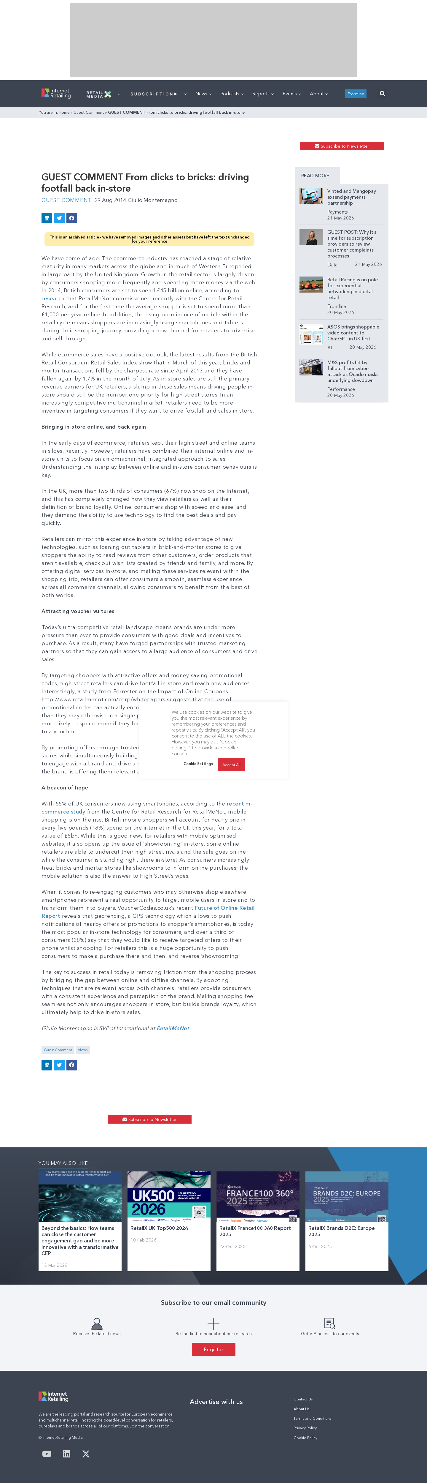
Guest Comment (89, 112)
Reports (263, 93)
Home (64, 112)
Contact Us (303, 1399)
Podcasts (231, 93)
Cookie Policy (305, 1437)
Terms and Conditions (313, 1418)
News (203, 93)
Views (82, 1050)
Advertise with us (216, 1401)
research (53, 298)
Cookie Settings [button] (198, 763)
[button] (382, 94)
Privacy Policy (305, 1428)
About (319, 93)
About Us (302, 1409)
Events (292, 93)
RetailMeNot (173, 1028)
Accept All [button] (231, 764)
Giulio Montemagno (154, 200)
